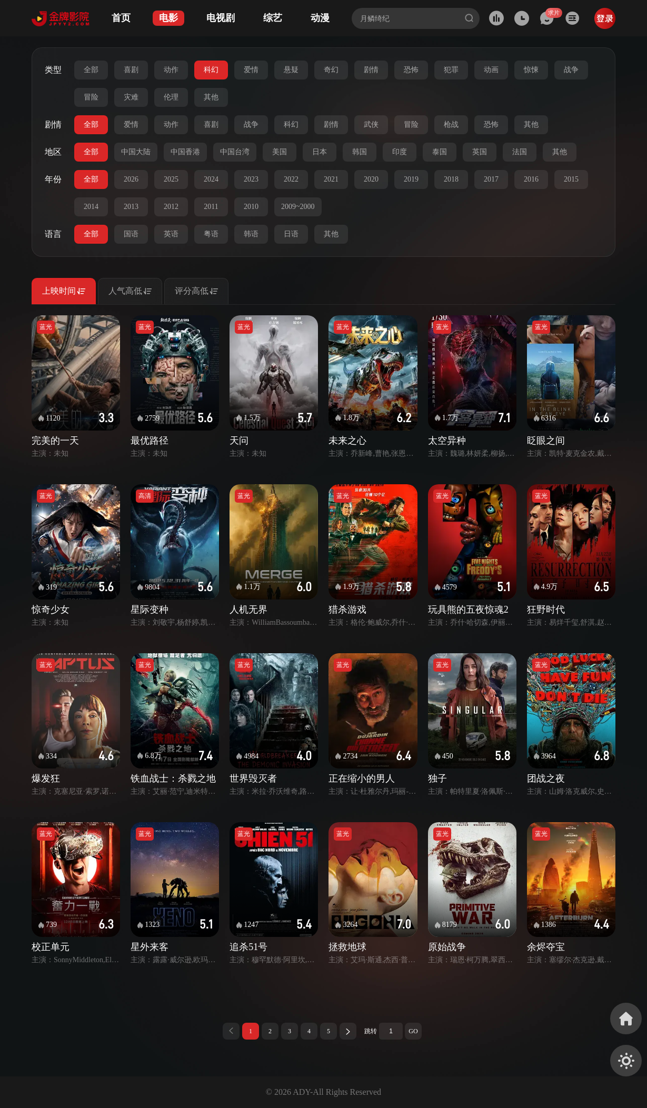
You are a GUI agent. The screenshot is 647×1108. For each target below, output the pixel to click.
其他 (211, 97)
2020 (371, 179)
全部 (91, 70)
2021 (331, 179)
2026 (131, 179)
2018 (451, 179)
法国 (519, 152)
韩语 (251, 234)
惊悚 (531, 70)
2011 (211, 207)
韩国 (359, 152)
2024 (211, 179)
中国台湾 (235, 152)
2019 (411, 179)
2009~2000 (298, 207)
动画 (491, 70)
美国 (279, 152)
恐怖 (411, 70)
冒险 (91, 97)
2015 (571, 179)
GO (413, 1031)
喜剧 (131, 70)
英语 (171, 234)
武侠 (371, 124)
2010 (251, 207)
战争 (571, 70)
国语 (131, 234)
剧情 (371, 70)
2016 (531, 179)
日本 (319, 152)
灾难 (131, 97)
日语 (291, 234)
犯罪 (451, 70)
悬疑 (291, 70)
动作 (171, 70)
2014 (91, 207)
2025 (171, 179)
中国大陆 (136, 152)
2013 (131, 207)
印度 (399, 152)
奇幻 (331, 70)
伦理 (171, 97)
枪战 (451, 124)
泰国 (439, 152)
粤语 (211, 234)
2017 (491, 179)
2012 (171, 207)
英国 (479, 152)
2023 (251, 179)
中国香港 (185, 152)
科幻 (211, 70)
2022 (291, 179)
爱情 (251, 70)
